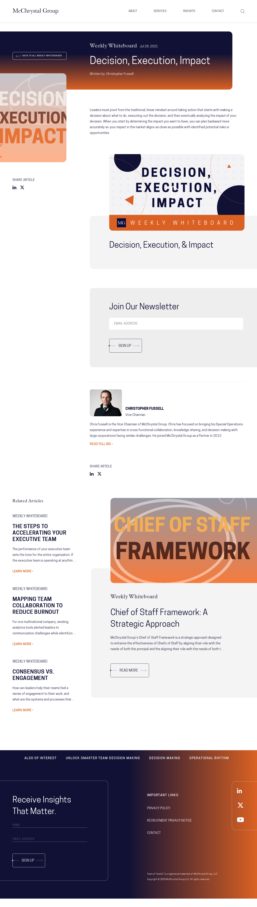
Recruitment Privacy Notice (169, 829)
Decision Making (164, 766)
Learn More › (22, 580)
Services (160, 12)
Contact (218, 12)
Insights (189, 12)
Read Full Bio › (101, 452)
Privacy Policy (158, 816)
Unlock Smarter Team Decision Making (103, 766)
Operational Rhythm (209, 766)
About (132, 12)
